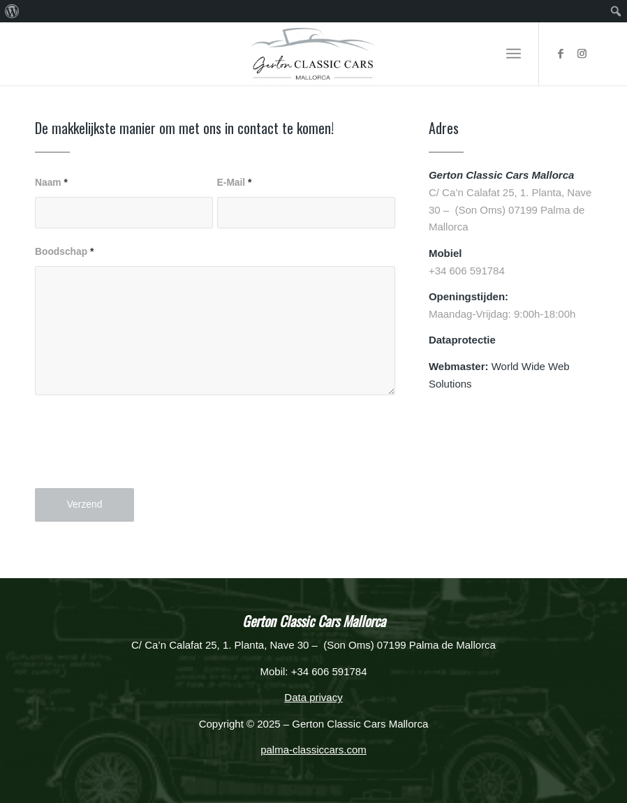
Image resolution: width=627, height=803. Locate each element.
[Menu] (513, 54)
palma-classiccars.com (313, 750)
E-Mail (234, 182)
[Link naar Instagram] (581, 53)
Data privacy (313, 697)
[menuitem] (12, 11)
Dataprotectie (462, 340)
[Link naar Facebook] (560, 53)
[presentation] (141, 453)
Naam (51, 182)
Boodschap (64, 251)
